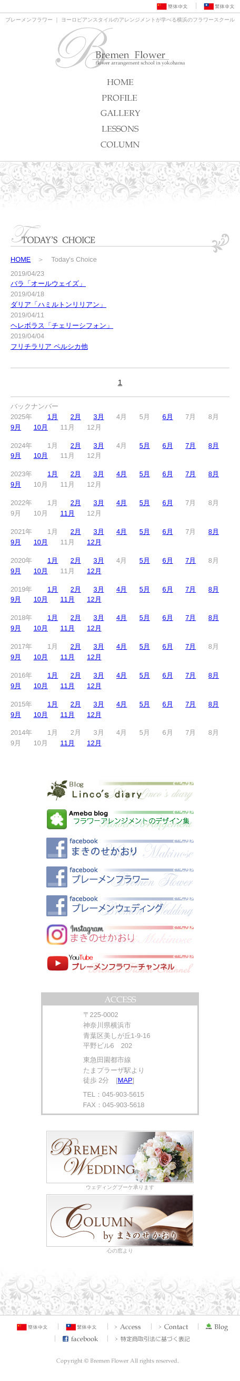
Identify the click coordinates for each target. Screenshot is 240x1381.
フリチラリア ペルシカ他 (49, 346)
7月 (190, 445)
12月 (94, 542)
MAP (125, 1080)
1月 (52, 417)
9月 (16, 427)
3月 (98, 417)
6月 (167, 417)
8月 (213, 445)
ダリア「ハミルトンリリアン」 (58, 304)
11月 (67, 513)
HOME (21, 259)
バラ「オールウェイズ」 (48, 283)
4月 (121, 474)
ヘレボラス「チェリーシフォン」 (62, 325)
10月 (41, 427)
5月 (144, 445)
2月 (76, 417)
